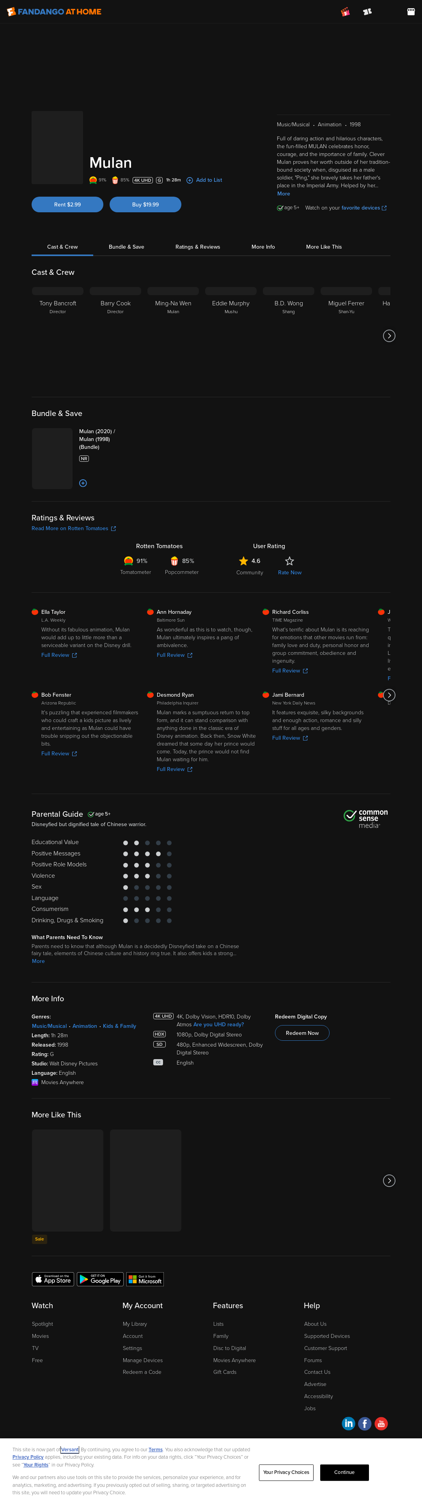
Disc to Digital (229, 1348)
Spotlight (42, 1324)
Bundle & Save (126, 247)
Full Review (59, 655)
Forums (313, 1360)
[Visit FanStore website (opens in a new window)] (411, 11)
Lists (218, 1324)
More (283, 193)
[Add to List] (83, 483)
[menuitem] (389, 11)
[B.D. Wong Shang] (288, 336)
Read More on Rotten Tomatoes (74, 528)
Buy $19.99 (145, 204)
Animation (85, 1026)
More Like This (324, 247)
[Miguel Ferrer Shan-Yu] (346, 336)
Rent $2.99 (67, 204)
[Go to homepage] (54, 11)
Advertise (315, 1384)
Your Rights (35, 1465)
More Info (263, 247)
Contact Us (317, 1372)
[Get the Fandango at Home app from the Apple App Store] (53, 1279)
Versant (69, 1450)
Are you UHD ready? (218, 1024)
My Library (135, 1324)
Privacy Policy (28, 1457)
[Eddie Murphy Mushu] (231, 336)
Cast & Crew (62, 247)
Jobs (310, 1408)
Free (37, 1360)
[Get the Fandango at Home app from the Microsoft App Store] (145, 1279)
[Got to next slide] (389, 336)
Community (249, 572)
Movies (40, 1336)
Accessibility (318, 1396)
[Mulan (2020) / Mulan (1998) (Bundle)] (110, 439)
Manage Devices (143, 1360)
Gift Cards (224, 1372)
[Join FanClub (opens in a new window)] (345, 11)
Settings (132, 1348)
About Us (315, 1324)
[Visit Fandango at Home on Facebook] (365, 1424)
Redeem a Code (142, 1372)
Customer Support (325, 1348)
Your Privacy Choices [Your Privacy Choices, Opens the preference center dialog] (286, 1472)
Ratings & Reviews (198, 247)
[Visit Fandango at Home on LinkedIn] (348, 1424)
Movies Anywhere (234, 1360)
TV (35, 1348)
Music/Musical (49, 1026)
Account (133, 1336)
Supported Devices (327, 1336)
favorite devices (364, 207)
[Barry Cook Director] (115, 336)
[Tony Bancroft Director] (58, 336)
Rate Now (289, 572)
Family (221, 1336)
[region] (211, 1472)
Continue (344, 1472)
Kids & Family (119, 1026)
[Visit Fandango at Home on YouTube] (381, 1424)
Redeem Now (302, 1033)
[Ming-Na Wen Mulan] (173, 336)
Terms (156, 1450)
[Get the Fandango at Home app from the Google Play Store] (100, 1279)
